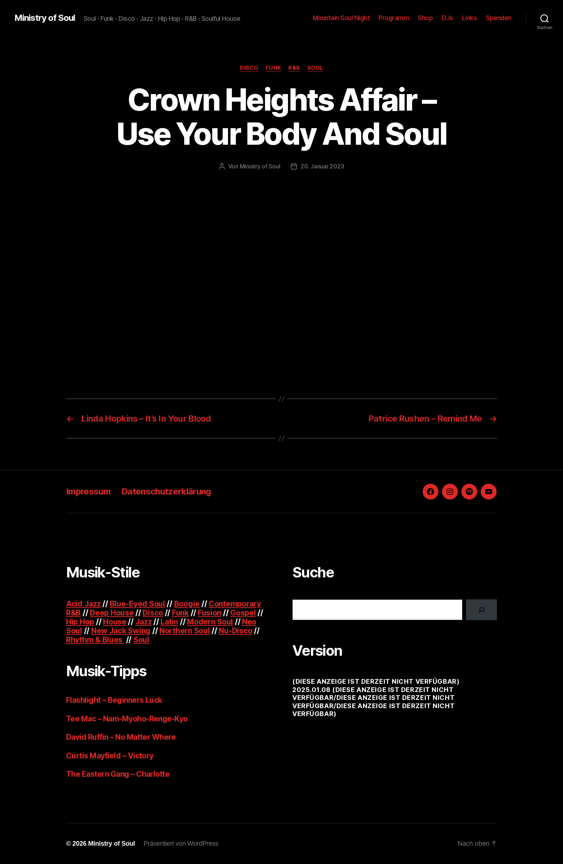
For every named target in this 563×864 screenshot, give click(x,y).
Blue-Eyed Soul (137, 603)
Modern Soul (210, 621)
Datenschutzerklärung (166, 491)
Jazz (143, 621)
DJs (447, 18)
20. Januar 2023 (322, 166)
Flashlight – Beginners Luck (114, 700)
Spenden (499, 18)
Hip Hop (80, 621)
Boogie (187, 603)
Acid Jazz (83, 603)
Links (469, 18)
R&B (294, 68)
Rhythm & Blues (95, 639)
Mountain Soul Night (341, 18)
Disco (249, 68)
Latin (169, 621)
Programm (393, 18)
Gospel (243, 612)
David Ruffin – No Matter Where (121, 737)
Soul (315, 68)
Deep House (112, 612)
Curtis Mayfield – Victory (110, 755)
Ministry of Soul (44, 18)
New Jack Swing (120, 630)
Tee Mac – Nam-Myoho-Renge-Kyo (127, 718)
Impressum (88, 491)
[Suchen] (481, 609)
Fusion (209, 612)
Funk (273, 68)
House (114, 621)
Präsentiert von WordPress (181, 843)
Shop (425, 18)
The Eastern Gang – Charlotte (117, 774)
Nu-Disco (235, 630)
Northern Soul (184, 630)
